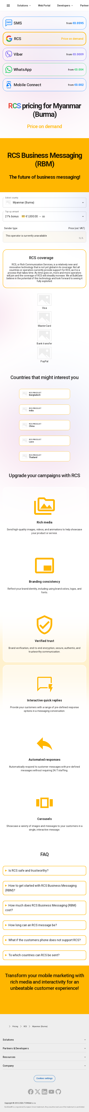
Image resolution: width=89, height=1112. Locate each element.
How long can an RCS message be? (32, 925)
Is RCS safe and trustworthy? (28, 870)
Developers (63, 5)
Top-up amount (12, 211)
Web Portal (44, 5)
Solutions (22, 5)
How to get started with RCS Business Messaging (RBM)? (41, 888)
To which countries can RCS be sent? (34, 955)
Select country (11, 197)
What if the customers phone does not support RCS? (44, 940)
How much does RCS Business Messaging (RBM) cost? (40, 908)
